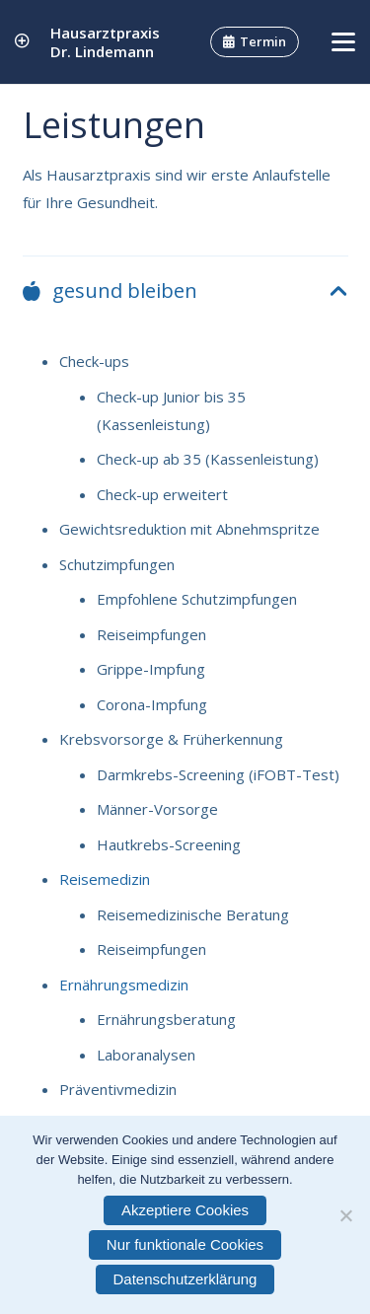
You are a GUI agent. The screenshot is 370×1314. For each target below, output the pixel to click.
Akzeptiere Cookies (185, 1210)
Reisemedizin (104, 879)
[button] (343, 42)
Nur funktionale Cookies (185, 1244)
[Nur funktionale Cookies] (345, 1215)
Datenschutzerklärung (185, 1279)
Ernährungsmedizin (123, 984)
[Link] (22, 41)
